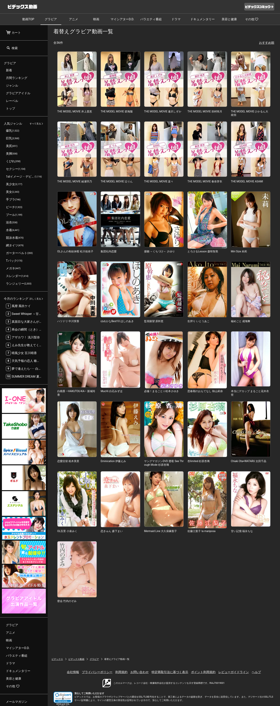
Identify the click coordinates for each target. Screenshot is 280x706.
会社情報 (73, 672)
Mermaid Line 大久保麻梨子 (160, 531)
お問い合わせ (139, 672)
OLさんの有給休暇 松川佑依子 (75, 251)
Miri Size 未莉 (239, 251)
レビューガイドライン (233, 672)
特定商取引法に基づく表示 (170, 672)
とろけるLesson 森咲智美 (202, 251)
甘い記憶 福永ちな (242, 531)
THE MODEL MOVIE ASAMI (247, 181)
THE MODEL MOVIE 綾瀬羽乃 (74, 181)
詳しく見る (35, 298)
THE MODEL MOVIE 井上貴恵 (74, 111)
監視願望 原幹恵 (153, 321)
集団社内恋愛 (109, 251)
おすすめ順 (266, 43)
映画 (96, 19)
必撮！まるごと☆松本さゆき (161, 391)
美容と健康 (229, 19)
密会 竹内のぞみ (67, 601)
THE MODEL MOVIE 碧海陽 (117, 111)
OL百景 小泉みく (67, 531)
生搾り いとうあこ (198, 321)
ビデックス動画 (76, 659)
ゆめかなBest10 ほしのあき (117, 321)
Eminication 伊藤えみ (113, 461)
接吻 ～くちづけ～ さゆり (159, 251)
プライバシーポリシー (97, 672)
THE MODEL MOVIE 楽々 (158, 181)
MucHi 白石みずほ (111, 391)
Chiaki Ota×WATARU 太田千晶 (248, 461)
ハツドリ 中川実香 (68, 321)
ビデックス (57, 659)
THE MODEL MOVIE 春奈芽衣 (204, 181)
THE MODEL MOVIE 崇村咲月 (204, 111)
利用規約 (121, 672)
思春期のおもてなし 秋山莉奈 (205, 391)
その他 (251, 19)
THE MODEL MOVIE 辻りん (117, 181)
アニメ (73, 19)
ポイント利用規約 (203, 672)
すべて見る (35, 123)
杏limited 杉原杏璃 (198, 461)
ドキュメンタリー (202, 19)
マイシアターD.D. (122, 19)
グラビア (51, 19)
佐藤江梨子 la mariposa (201, 531)
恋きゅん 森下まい (112, 531)
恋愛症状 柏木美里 (68, 461)
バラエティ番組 (151, 19)
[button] (63, 697)
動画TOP (28, 19)
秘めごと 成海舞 (240, 321)
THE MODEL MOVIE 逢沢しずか (163, 111)
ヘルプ (256, 672)
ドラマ (176, 19)
